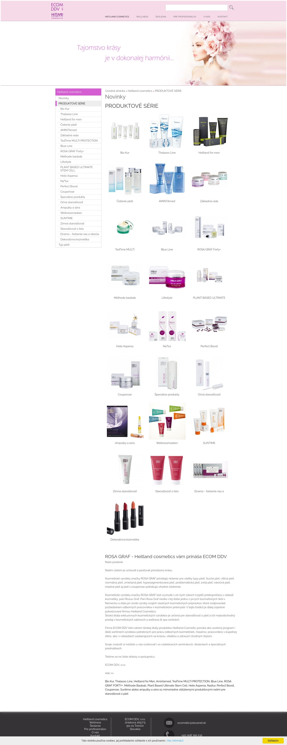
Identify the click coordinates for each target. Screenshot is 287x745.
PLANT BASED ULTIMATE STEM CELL (76, 169)
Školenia (161, 16)
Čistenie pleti (68, 124)
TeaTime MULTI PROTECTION (79, 140)
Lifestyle (65, 162)
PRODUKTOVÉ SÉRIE (168, 91)
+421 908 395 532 (191, 735)
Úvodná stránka (115, 91)
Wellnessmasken (71, 213)
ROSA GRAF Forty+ (72, 151)
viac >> (109, 673)
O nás (207, 16)
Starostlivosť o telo (72, 228)
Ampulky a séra (70, 207)
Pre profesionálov (185, 16)
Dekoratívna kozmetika (74, 239)
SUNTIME (66, 218)
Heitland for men (71, 119)
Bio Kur (65, 108)
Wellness (142, 16)
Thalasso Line (69, 114)
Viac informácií (175, 740)
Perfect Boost (69, 186)
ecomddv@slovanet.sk (192, 723)
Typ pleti (64, 244)
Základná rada (69, 135)
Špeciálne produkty (72, 197)
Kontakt (223, 16)
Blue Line (66, 146)
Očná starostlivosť (71, 202)
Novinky (64, 98)
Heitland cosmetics (117, 16)
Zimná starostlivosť (72, 223)
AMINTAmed (68, 130)
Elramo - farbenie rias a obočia (79, 234)
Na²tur (64, 181)
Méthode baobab (71, 156)
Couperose (67, 191)
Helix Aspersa (69, 175)
